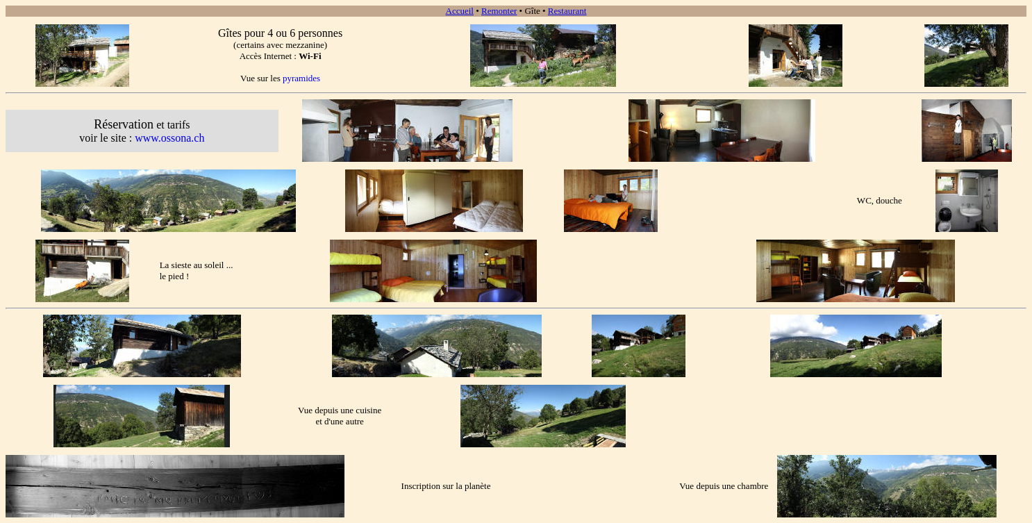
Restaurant (567, 11)
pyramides (301, 78)
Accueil (460, 11)
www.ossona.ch (169, 138)
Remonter (499, 11)
